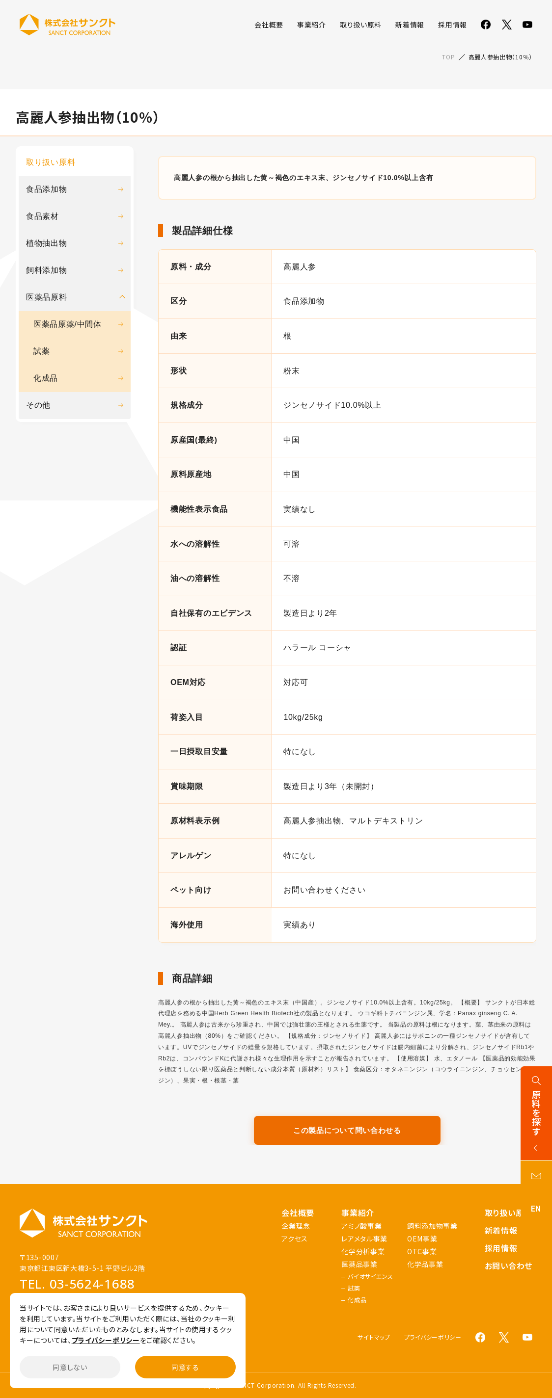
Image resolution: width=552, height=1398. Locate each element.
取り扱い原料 (361, 24)
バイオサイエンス (370, 1276)
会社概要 (268, 24)
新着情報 (409, 24)
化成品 (78, 378)
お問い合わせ (508, 1265)
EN (536, 1208)
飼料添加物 (74, 270)
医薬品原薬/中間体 (78, 324)
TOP (448, 57)
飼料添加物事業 (432, 1225)
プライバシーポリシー (433, 1337)
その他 (74, 405)
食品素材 (74, 216)
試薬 (78, 351)
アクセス (294, 1238)
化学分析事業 (363, 1251)
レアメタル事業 (364, 1238)
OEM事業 (422, 1238)
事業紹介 (311, 24)
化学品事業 (425, 1264)
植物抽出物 (74, 243)
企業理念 (295, 1225)
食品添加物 (74, 189)
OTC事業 (422, 1251)
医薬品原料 (46, 297)
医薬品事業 (359, 1264)
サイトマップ (374, 1337)
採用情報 (452, 24)
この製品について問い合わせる (347, 1130)
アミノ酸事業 (361, 1225)
